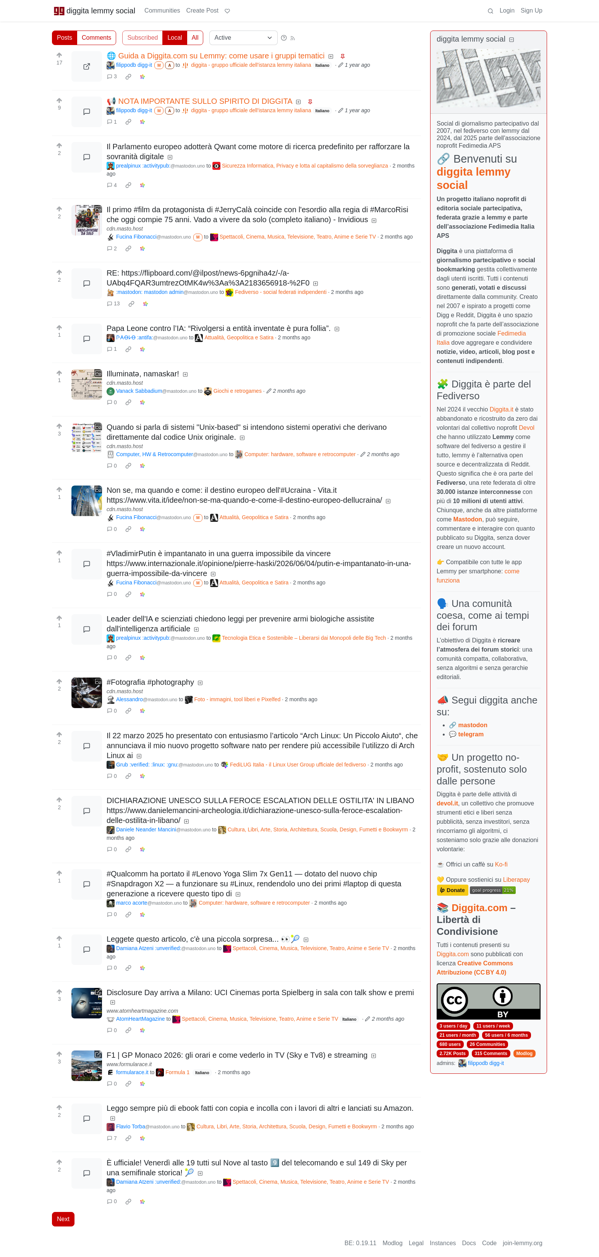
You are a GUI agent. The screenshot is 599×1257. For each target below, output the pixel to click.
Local (174, 37)
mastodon (472, 725)
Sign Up (531, 10)
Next (63, 1219)
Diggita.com (479, 907)
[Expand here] (86, 220)
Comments (96, 37)
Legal (416, 1243)
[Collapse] (511, 40)
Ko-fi (501, 864)
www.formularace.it (129, 1064)
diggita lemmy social (94, 11)
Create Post (202, 10)
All (195, 37)
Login (507, 10)
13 (113, 303)
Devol (526, 427)
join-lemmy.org (522, 1243)
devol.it (447, 803)
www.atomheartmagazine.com (142, 1011)
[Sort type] (243, 38)
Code (489, 1243)
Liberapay (516, 879)
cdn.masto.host (125, 229)
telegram (471, 734)
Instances (443, 1243)
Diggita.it (501, 409)
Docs (469, 1243)
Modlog (524, 1053)
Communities (162, 10)
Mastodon (467, 519)
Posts (64, 37)
